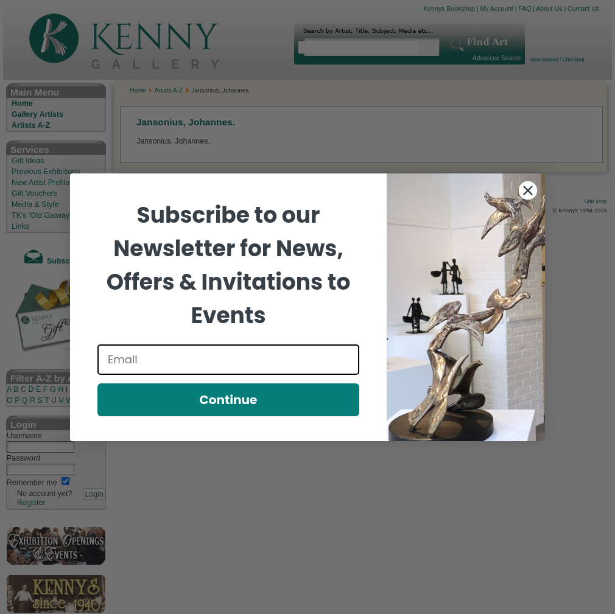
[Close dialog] (528, 190)
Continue (229, 399)
